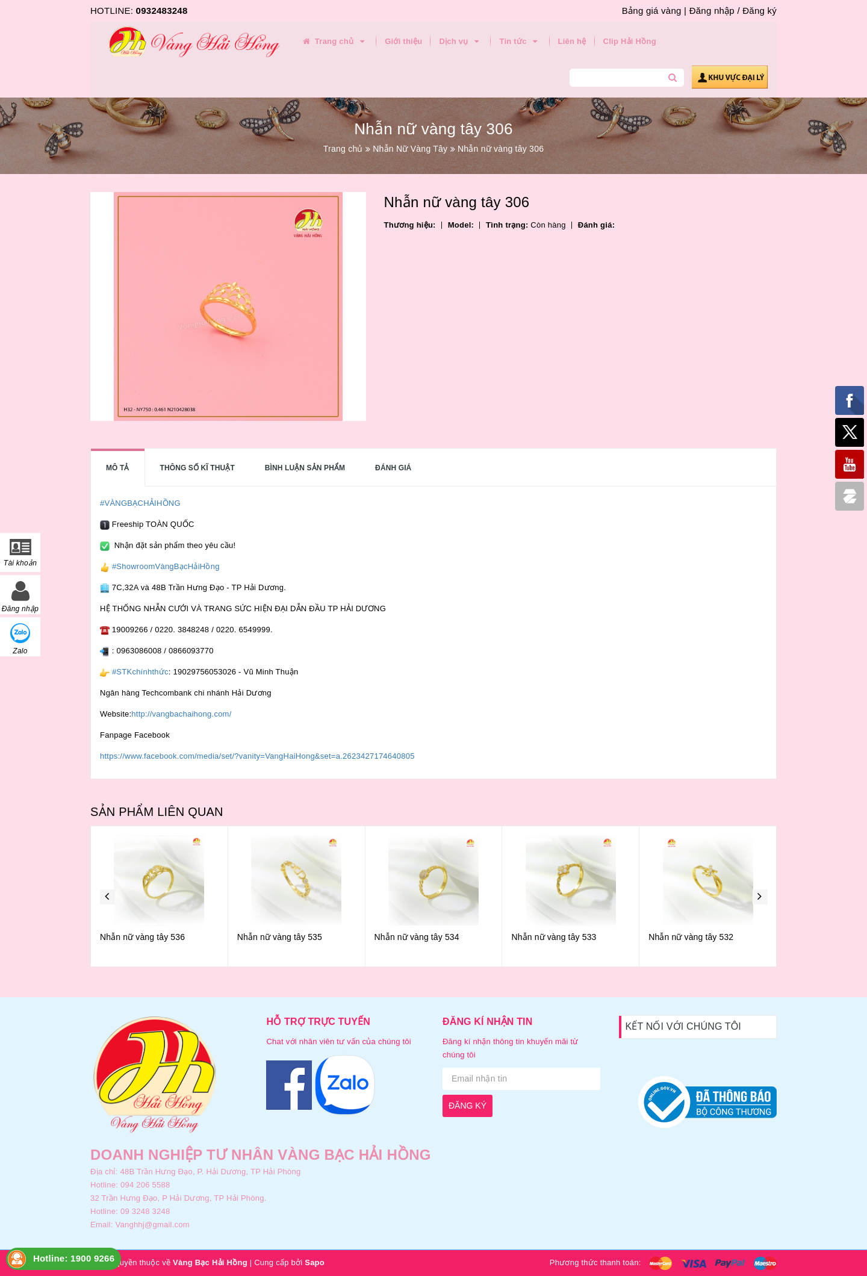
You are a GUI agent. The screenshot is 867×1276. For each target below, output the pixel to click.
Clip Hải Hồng (629, 41)
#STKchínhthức (140, 671)
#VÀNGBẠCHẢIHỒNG (140, 503)
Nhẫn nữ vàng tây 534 (416, 937)
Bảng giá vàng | (654, 10)
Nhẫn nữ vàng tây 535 (279, 937)
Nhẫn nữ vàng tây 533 (553, 937)
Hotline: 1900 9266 (73, 1258)
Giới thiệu (403, 41)
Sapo (315, 1262)
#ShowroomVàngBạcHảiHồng (166, 566)
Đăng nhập (712, 10)
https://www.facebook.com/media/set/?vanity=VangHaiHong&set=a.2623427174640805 (257, 756)
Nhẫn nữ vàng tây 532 (690, 937)
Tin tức (520, 42)
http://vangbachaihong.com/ (181, 713)
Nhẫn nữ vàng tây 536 (142, 937)
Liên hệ (572, 41)
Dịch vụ (460, 42)
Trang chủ (334, 42)
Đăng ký (759, 10)
